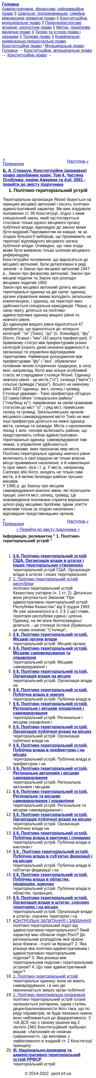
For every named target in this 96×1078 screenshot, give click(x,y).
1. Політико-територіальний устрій (45, 976)
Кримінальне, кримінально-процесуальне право (41, 38)
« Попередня (13, 161)
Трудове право (37, 36)
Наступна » (78, 161)
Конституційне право (21, 46)
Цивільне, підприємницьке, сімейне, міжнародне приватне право (44, 15)
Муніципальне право (64, 46)
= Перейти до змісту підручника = (48, 529)
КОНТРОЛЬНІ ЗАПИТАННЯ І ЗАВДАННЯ (52, 921)
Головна (10, 50)
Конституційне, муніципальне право (58, 50)
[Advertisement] (48, 105)
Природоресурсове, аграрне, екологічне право (42, 25)
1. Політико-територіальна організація (49, 995)
